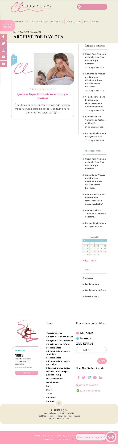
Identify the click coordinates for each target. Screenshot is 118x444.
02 (40, 31)
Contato (97, 21)
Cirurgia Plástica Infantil (58, 344)
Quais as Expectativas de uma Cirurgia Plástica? (42, 96)
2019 (27, 31)
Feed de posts (92, 284)
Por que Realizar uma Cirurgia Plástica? (95, 134)
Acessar (89, 277)
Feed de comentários (95, 290)
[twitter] (83, 379)
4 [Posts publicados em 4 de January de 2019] (101, 243)
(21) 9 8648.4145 (90, 390)
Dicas (88, 21)
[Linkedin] (100, 377)
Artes (49, 393)
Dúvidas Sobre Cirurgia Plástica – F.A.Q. (57, 373)
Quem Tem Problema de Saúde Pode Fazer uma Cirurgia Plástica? (95, 58)
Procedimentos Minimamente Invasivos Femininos (58, 350)
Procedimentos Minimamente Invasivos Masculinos (58, 360)
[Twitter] (3, 43)
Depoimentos (58, 21)
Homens (86, 338)
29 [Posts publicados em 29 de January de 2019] (91, 254)
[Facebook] (78, 379)
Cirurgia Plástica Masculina (59, 340)
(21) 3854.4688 (89, 385)
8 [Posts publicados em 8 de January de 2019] (91, 246)
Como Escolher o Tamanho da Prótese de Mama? (95, 119)
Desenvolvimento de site (53, 439)
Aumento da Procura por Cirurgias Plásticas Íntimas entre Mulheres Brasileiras (95, 80)
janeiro (34, 31)
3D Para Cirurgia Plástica (58, 367)
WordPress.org (92, 296)
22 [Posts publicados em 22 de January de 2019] (91, 251)
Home (15, 31)
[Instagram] (89, 379)
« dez (85, 260)
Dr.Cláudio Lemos (23, 21)
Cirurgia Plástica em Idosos (59, 336)
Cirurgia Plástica (41, 21)
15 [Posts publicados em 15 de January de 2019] (91, 248)
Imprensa (71, 21)
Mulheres (86, 332)
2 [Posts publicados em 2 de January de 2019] (94, 243)
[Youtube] (95, 379)
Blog (80, 21)
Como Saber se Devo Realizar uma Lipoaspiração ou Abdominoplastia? (95, 101)
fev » (93, 260)
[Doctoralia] (26, 362)
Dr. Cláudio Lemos (54, 378)
